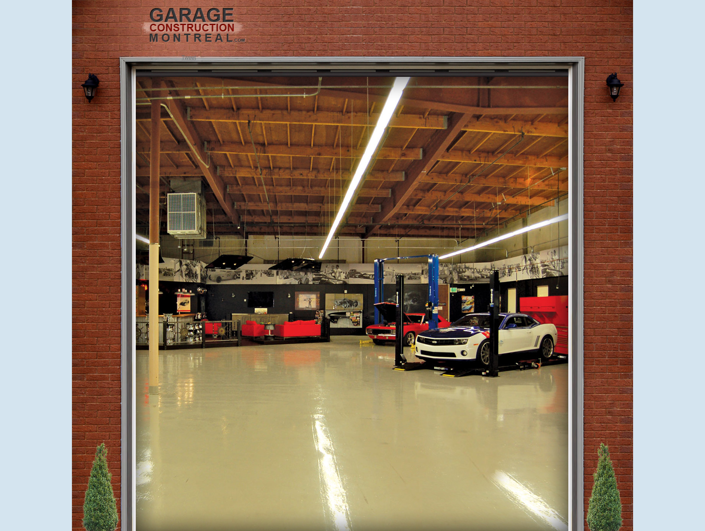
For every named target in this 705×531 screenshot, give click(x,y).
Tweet (189, 57)
